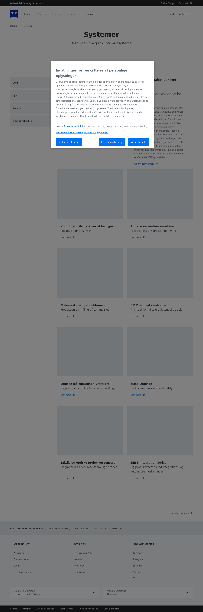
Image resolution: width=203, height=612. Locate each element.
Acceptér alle (138, 142)
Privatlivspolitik (73, 126)
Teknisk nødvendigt (112, 142)
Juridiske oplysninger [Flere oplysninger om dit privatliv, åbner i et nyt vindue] (96, 132)
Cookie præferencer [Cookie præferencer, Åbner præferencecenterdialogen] (69, 142)
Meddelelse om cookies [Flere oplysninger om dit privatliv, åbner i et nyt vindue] (69, 132)
